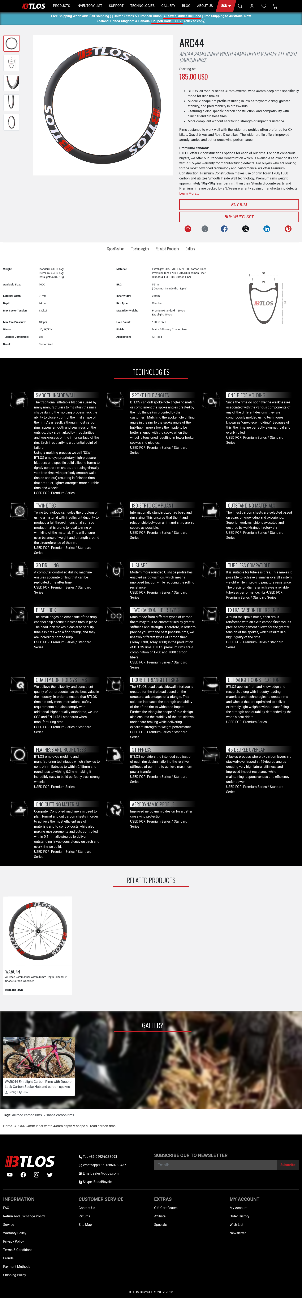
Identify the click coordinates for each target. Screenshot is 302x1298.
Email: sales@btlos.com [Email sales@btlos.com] (99, 1173)
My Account (238, 1208)
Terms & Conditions (18, 1250)
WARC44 (12, 971)
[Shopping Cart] (275, 6)
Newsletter (238, 1233)
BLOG (186, 6)
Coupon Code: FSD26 (167, 21)
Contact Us (87, 1208)
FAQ (6, 1208)
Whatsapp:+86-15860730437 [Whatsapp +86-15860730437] (102, 1165)
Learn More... (189, 193)
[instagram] (36, 1174)
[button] (226, 6)
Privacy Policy (13, 1241)
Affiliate (159, 1216)
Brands (8, 1258)
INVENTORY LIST (89, 6)
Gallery (190, 249)
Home (7, 1126)
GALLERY (168, 6)
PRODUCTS (61, 6)
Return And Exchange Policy (24, 1216)
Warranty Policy (14, 1233)
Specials (160, 1225)
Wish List (236, 1225)
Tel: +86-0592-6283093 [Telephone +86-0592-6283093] (98, 1157)
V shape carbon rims (58, 1115)
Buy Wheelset (239, 216)
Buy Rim (239, 204)
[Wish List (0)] (263, 6)
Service (8, 1225)
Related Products (167, 249)
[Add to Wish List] (188, 228)
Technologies (140, 249)
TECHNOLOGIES (142, 6)
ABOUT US (205, 6)
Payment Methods (16, 1267)
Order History (239, 1216)
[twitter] (50, 1174)
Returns (84, 1216)
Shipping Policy (14, 1275)
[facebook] (23, 1174)
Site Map (85, 1225)
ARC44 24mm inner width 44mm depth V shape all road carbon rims (65, 1126)
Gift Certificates (165, 1208)
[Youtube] (10, 1174)
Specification (115, 249)
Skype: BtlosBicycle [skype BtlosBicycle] (95, 1182)
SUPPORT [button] (116, 6)
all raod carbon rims (27, 1115)
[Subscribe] (288, 1165)
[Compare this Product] (205, 228)
